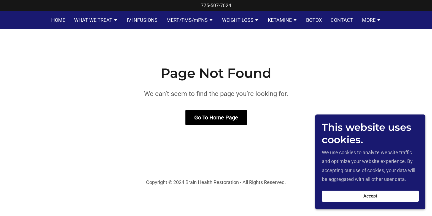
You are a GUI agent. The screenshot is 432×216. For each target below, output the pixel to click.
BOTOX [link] (314, 20)
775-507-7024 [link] (216, 5)
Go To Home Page (216, 117)
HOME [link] (58, 20)
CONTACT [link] (342, 20)
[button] (96, 21)
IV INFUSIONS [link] (142, 20)
